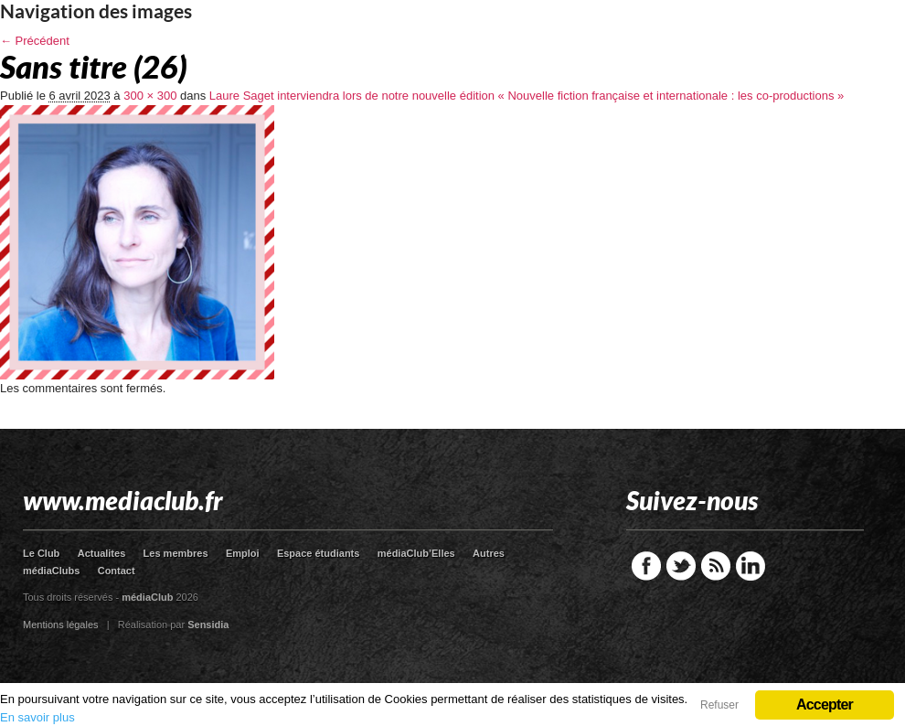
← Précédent (34, 41)
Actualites (102, 553)
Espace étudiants (318, 553)
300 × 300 (149, 95)
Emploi (243, 553)
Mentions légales (61, 624)
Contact (116, 570)
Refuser (719, 705)
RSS (715, 566)
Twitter (681, 566)
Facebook (646, 566)
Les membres (176, 553)
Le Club (41, 553)
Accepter (824, 704)
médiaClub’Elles (416, 553)
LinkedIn (750, 566)
